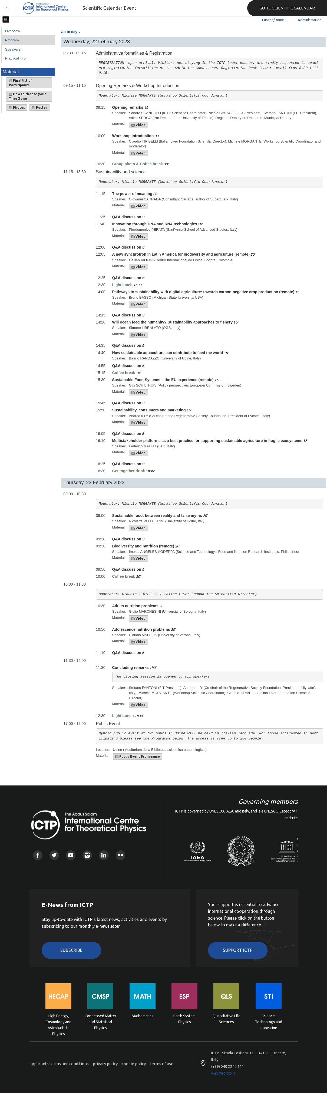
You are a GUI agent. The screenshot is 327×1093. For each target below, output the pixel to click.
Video (138, 125)
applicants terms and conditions (59, 1063)
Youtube (70, 855)
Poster (39, 108)
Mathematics (142, 1016)
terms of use (161, 1063)
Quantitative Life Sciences (226, 1019)
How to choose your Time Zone (27, 96)
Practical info (15, 58)
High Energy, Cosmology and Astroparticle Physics (58, 1021)
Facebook (37, 855)
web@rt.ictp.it (223, 1073)
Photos (17, 108)
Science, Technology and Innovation (268, 1021)
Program (12, 40)
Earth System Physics (184, 1019)
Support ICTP (237, 950)
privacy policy (105, 1063)
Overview (12, 31)
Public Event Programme (137, 756)
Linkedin (103, 855)
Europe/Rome (273, 20)
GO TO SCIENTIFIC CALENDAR (287, 8)
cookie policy (134, 1063)
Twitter (54, 855)
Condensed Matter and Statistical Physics (100, 1021)
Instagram (87, 855)
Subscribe (71, 950)
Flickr (120, 855)
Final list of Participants (20, 83)
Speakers (12, 49)
